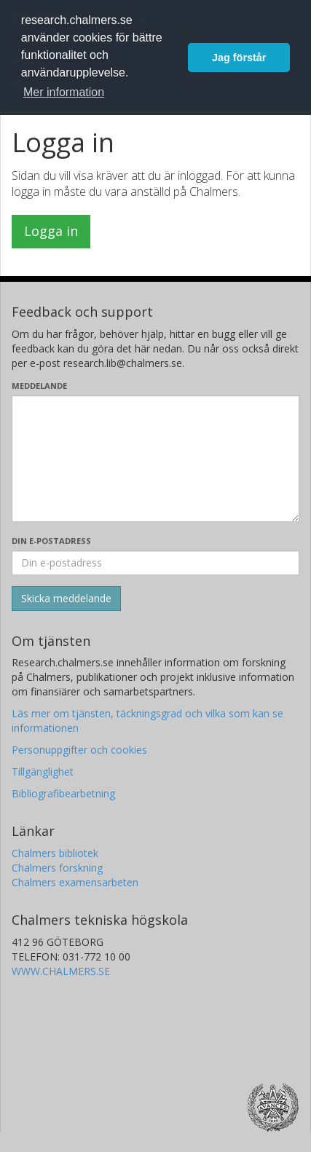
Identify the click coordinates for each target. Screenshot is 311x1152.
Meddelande (39, 385)
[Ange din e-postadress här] (155, 563)
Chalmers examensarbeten (75, 882)
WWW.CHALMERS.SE (61, 971)
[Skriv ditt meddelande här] (155, 458)
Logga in (51, 231)
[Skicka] (66, 598)
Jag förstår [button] (239, 57)
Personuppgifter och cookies (79, 750)
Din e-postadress (51, 540)
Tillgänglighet (43, 771)
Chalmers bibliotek (55, 853)
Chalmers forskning (57, 868)
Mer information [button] (63, 92)
